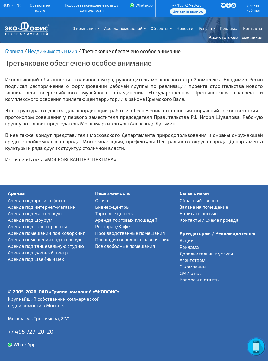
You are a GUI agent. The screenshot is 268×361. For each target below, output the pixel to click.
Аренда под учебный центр (38, 252)
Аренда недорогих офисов (37, 200)
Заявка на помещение (204, 207)
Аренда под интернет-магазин (41, 207)
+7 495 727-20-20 (186, 5)
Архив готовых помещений (235, 37)
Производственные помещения (130, 233)
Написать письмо (199, 213)
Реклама (228, 28)
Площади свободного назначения (132, 239)
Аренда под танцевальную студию (46, 246)
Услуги (205, 28)
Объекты (159, 28)
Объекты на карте (40, 7)
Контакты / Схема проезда (209, 220)
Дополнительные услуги (206, 253)
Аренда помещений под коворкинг (46, 233)
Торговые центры (114, 213)
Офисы (102, 200)
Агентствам (192, 260)
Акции (187, 240)
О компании (84, 28)
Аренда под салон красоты (37, 226)
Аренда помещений (123, 28)
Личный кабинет (253, 7)
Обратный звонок (199, 200)
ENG (18, 5)
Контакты (252, 28)
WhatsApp (144, 5)
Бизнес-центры (112, 207)
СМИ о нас (191, 273)
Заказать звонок (188, 11)
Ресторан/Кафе (112, 226)
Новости (185, 28)
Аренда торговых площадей (126, 220)
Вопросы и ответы (200, 279)
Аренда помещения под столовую (45, 239)
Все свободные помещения (125, 246)
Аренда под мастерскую (35, 213)
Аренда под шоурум (30, 220)
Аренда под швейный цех (36, 259)
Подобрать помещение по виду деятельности (91, 7)
